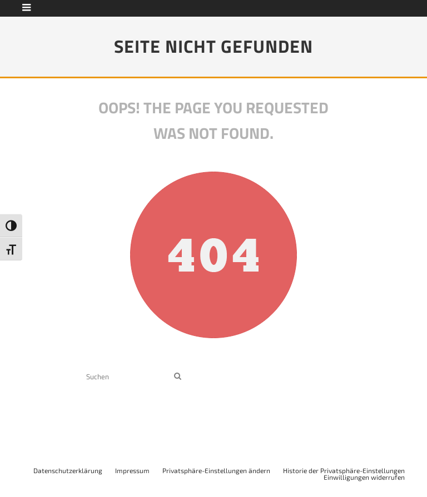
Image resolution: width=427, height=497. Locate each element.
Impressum (132, 470)
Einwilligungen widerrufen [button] (364, 477)
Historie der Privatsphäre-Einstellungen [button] (344, 470)
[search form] (128, 376)
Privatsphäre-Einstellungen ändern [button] (216, 470)
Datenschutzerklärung (67, 470)
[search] (178, 376)
